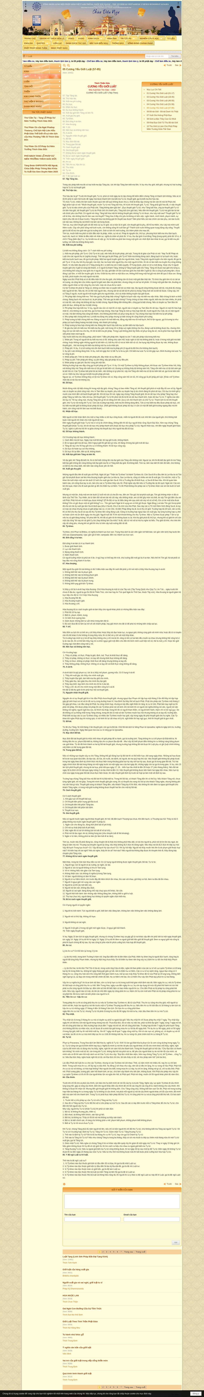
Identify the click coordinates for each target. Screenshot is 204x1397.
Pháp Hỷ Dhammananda (73, 1289)
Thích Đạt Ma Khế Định (73, 1315)
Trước (169, 65)
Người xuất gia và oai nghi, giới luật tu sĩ (82, 1282)
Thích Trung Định (70, 1341)
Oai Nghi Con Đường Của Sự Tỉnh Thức (82, 1308)
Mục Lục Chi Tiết (154, 89)
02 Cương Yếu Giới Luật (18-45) (160, 97)
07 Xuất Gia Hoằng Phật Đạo (159, 115)
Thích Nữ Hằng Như (71, 1328)
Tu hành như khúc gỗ (73, 1334)
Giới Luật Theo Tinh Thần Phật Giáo (80, 1321)
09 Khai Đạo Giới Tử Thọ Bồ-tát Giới (162, 123)
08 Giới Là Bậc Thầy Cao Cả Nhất (161, 119)
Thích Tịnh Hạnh (70, 1263)
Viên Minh (67, 1354)
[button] (96, 38)
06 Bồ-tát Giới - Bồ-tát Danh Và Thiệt (162, 112)
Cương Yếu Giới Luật (161, 84)
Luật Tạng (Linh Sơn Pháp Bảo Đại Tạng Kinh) (85, 1256)
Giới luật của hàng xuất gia (76, 1269)
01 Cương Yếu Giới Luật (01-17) (160, 93)
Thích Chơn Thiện (70, 1302)
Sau (176, 65)
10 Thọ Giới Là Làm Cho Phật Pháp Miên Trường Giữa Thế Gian (162, 127)
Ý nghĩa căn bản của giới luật (77, 1347)
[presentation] (88, 1231)
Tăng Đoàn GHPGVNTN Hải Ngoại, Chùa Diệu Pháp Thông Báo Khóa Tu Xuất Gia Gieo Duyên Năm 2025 (41, 168)
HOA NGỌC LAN (71, 1295)
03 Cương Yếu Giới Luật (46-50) (160, 101)
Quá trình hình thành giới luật (77, 1373)
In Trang (64, 1184)
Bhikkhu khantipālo (71, 1276)
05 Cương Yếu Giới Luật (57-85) (160, 108)
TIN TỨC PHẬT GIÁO (42, 112)
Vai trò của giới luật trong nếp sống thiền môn (85, 1360)
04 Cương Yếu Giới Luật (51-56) (160, 104)
